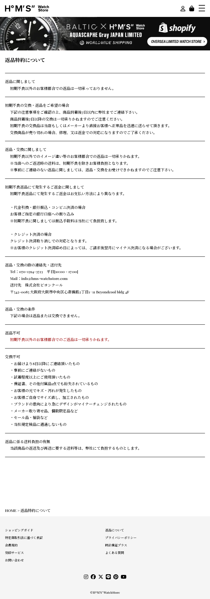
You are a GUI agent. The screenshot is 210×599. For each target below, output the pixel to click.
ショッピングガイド (19, 530)
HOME (10, 510)
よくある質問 (114, 552)
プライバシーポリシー (121, 537)
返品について (114, 530)
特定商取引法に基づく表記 (24, 537)
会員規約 (11, 545)
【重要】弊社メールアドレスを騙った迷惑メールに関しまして (64, 41)
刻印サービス (14, 552)
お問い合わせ (14, 560)
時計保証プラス (116, 545)
